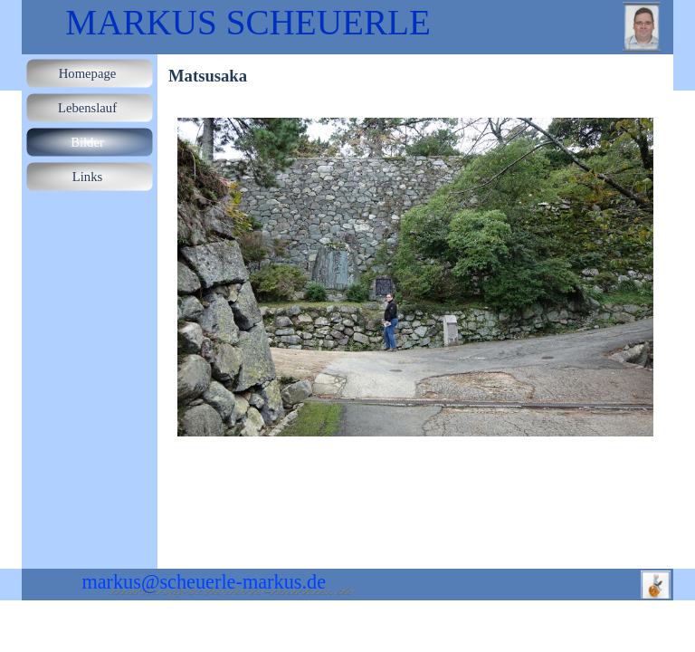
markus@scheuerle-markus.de (203, 581)
